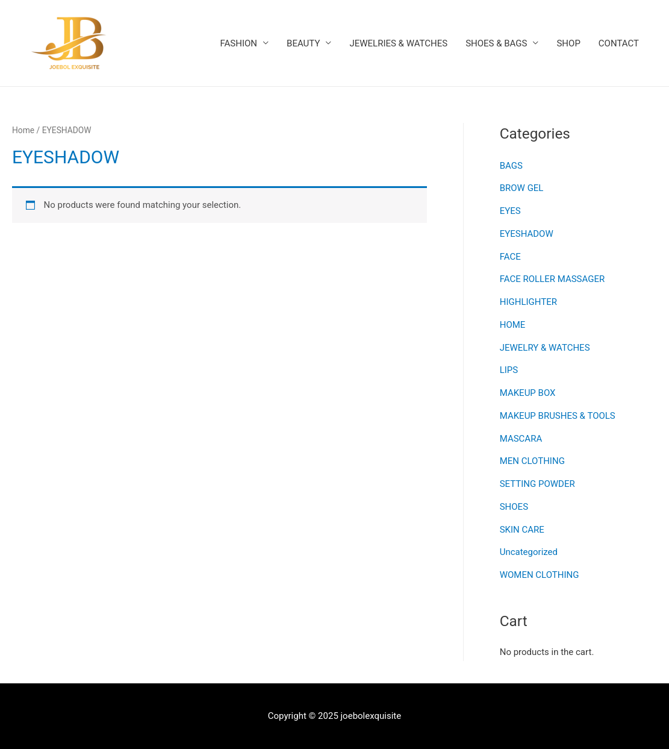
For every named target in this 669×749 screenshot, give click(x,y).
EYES (510, 210)
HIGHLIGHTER (528, 301)
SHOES (514, 506)
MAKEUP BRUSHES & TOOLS (557, 415)
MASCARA (521, 438)
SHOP (568, 43)
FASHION (239, 43)
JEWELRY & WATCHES (545, 347)
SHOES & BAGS (496, 43)
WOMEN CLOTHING (539, 574)
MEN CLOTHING (532, 461)
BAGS (511, 165)
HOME (513, 324)
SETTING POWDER (537, 483)
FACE (510, 256)
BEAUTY (303, 43)
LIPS (509, 370)
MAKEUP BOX (528, 392)
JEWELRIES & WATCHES (398, 43)
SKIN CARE (522, 529)
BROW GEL (522, 188)
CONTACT (619, 43)
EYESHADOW (526, 233)
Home (23, 130)
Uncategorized (529, 552)
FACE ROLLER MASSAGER (552, 279)
